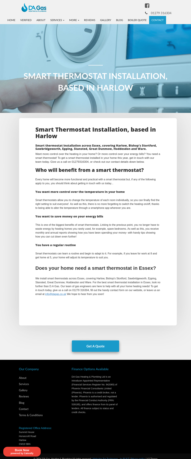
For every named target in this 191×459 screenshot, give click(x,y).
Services (24, 384)
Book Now (176, 20)
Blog (119, 20)
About (41, 20)
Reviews (89, 20)
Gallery (105, 20)
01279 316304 (161, 13)
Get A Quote (95, 346)
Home (11, 20)
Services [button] (57, 20)
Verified (26, 20)
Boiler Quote (137, 20)
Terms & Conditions (31, 415)
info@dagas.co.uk (55, 294)
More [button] (74, 20)
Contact (158, 20)
